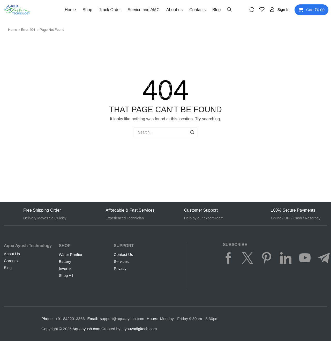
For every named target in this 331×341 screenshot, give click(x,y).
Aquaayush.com (86, 329)
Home (12, 30)
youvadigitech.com (141, 329)
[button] (229, 9)
